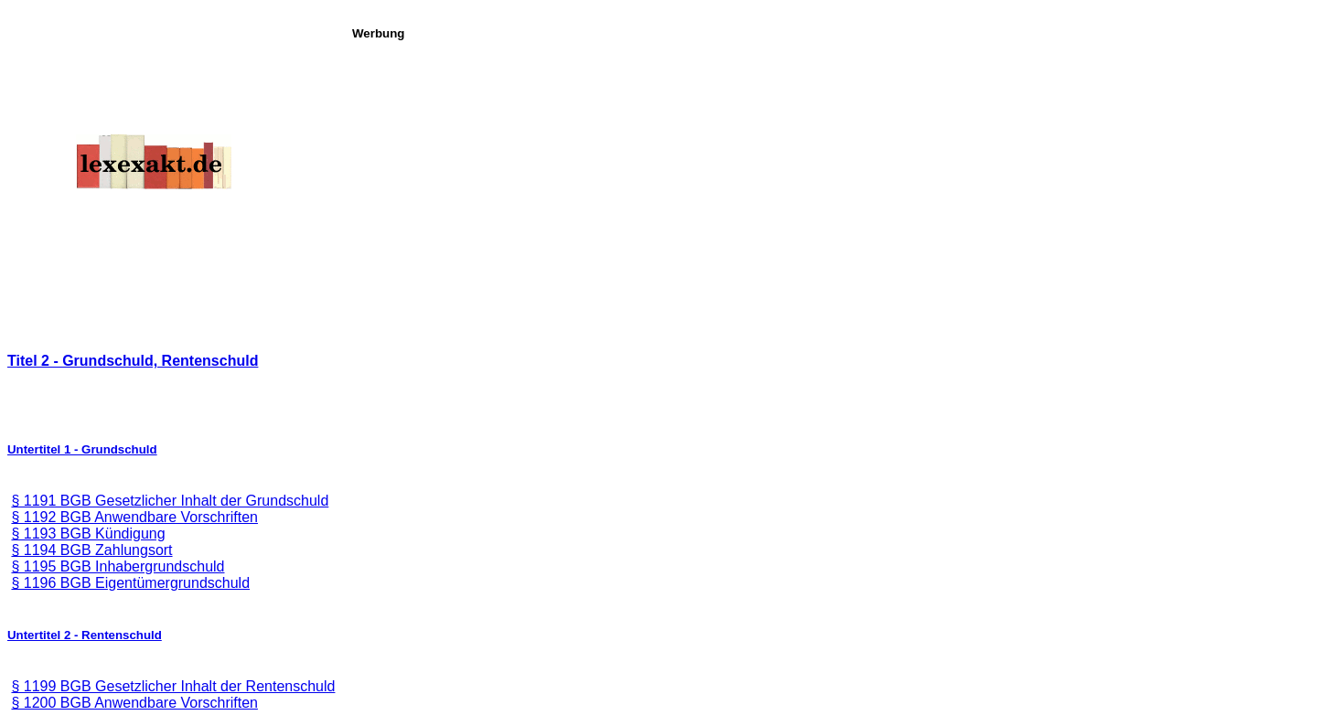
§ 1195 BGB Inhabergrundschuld (117, 566)
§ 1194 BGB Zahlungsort (91, 550)
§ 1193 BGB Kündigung (88, 533)
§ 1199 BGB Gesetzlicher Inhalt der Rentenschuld (173, 686)
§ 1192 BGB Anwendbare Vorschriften (134, 517)
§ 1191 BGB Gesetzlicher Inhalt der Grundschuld (169, 500)
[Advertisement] (829, 168)
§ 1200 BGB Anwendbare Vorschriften (134, 702)
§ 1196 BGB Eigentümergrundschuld (130, 583)
